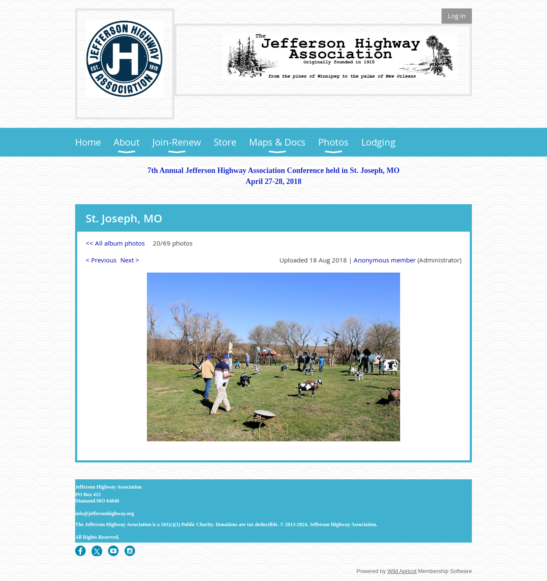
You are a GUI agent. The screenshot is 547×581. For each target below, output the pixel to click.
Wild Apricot (402, 571)
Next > (129, 260)
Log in (457, 15)
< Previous (101, 260)
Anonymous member (385, 260)
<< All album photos (115, 243)
